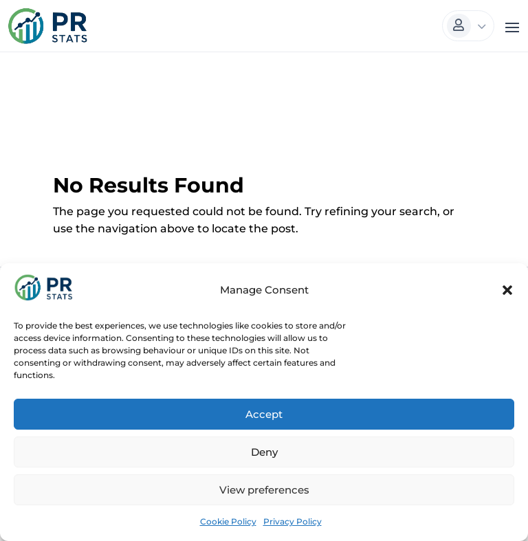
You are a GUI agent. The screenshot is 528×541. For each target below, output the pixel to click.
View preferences (264, 489)
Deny (264, 452)
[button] (507, 290)
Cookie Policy (228, 521)
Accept (264, 414)
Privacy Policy (292, 521)
